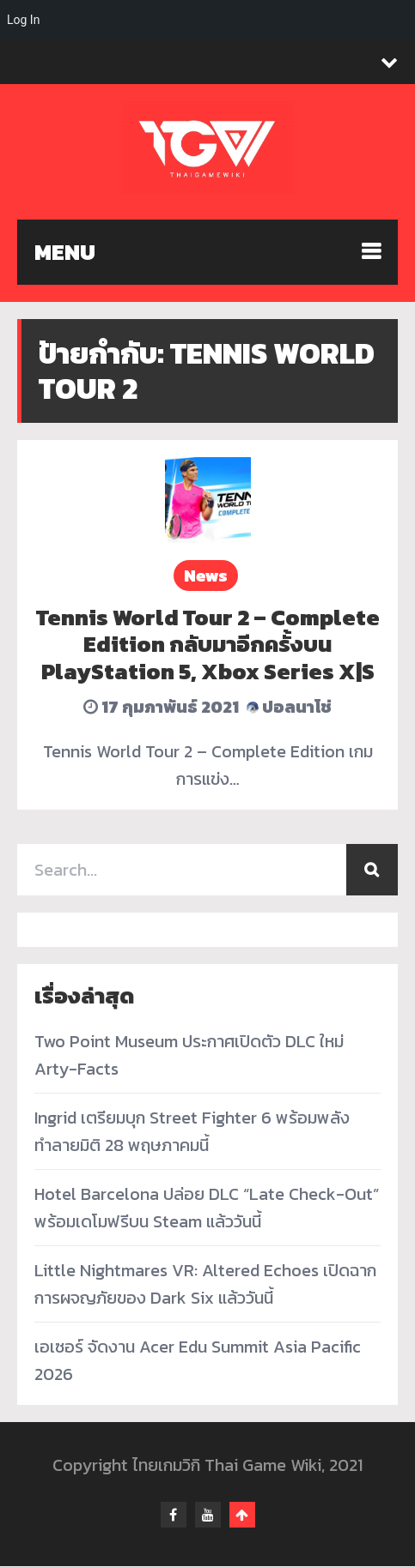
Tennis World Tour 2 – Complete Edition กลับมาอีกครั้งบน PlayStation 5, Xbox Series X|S (208, 643)
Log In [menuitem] (23, 20)
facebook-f (173, 1515)
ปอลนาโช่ (289, 707)
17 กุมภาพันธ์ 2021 (161, 707)
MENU (64, 251)
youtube (208, 1515)
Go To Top (242, 1515)
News (206, 575)
